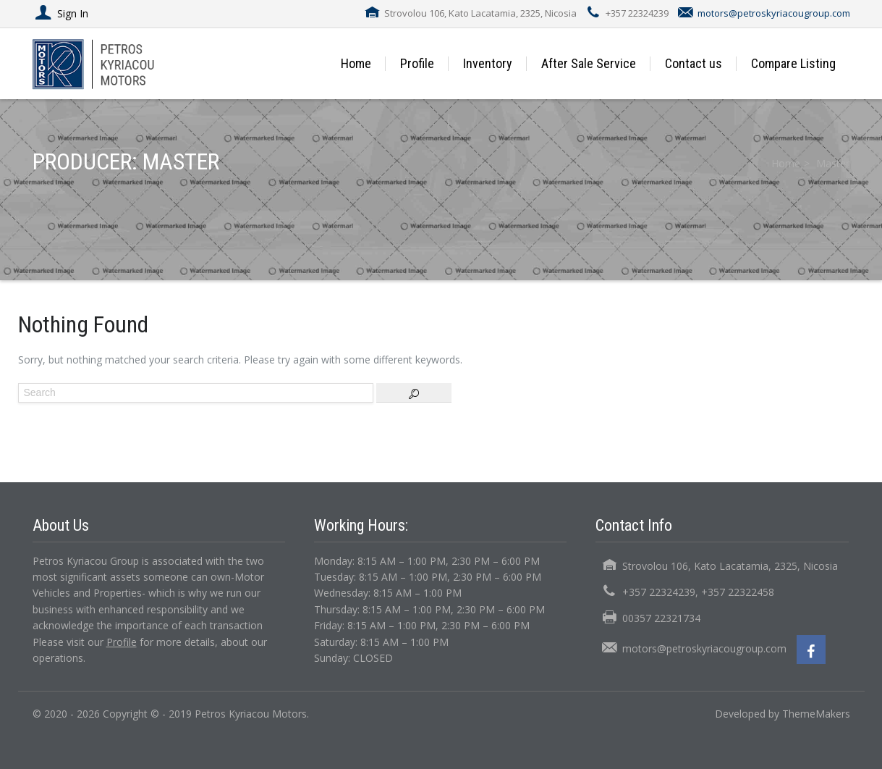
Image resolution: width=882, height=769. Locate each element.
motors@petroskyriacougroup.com (773, 13)
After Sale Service (588, 63)
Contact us (693, 63)
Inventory (487, 63)
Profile (417, 63)
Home (356, 63)
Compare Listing (793, 63)
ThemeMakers (816, 713)
